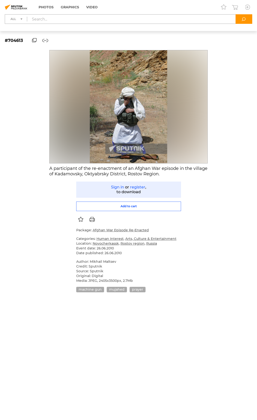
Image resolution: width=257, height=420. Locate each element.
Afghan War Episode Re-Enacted (121, 230)
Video (92, 7)
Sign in (117, 187)
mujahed (117, 289)
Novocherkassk (106, 243)
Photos (46, 7)
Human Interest (110, 239)
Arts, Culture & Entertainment (150, 239)
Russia (151, 243)
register (137, 187)
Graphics (70, 7)
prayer (137, 289)
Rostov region (133, 243)
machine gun (90, 289)
